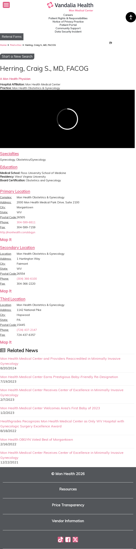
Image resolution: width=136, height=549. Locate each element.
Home (3, 45)
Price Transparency (68, 505)
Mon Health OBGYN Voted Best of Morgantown (36, 439)
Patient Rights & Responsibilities (68, 18)
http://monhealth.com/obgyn (17, 232)
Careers (68, 15)
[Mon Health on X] (75, 539)
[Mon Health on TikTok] (60, 539)
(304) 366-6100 (27, 278)
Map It (5, 239)
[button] (6, 5)
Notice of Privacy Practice (68, 21)
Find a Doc (15, 45)
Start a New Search (17, 56)
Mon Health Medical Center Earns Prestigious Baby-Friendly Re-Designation (59, 377)
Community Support (68, 28)
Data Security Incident (68, 31)
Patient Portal (68, 25)
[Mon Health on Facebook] (68, 539)
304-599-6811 (26, 222)
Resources (68, 489)
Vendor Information (68, 521)
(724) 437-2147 (27, 330)
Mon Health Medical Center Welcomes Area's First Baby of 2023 (50, 408)
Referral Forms (12, 36)
